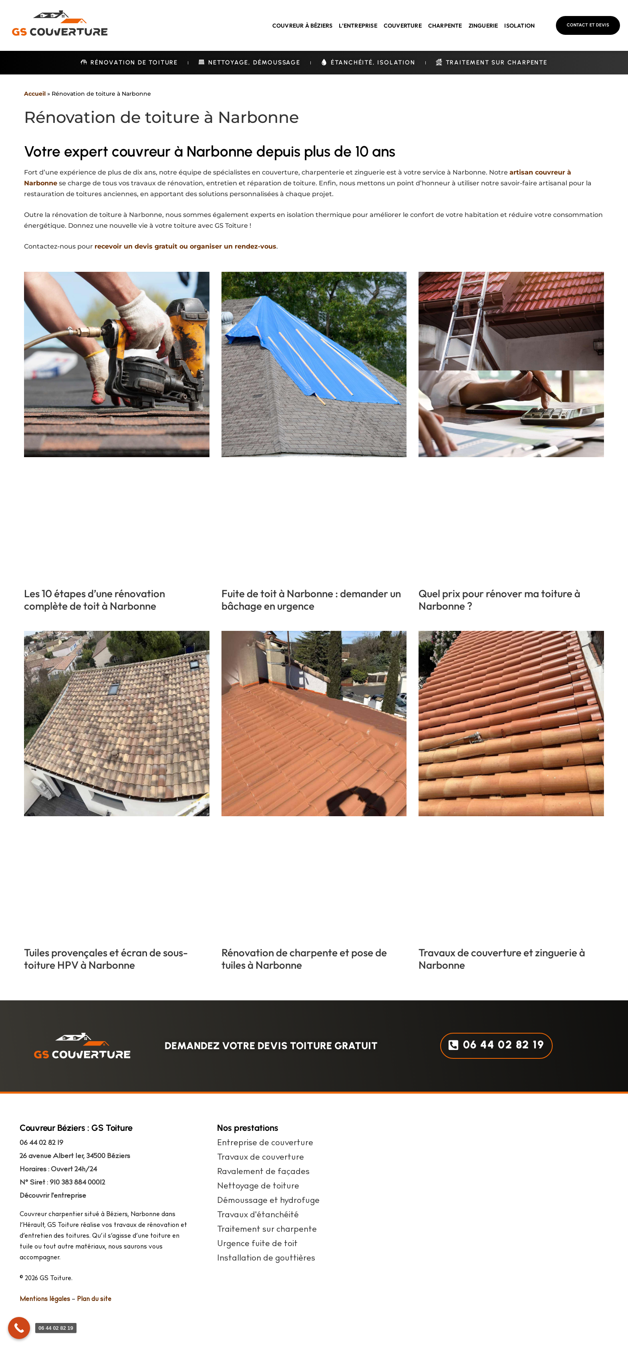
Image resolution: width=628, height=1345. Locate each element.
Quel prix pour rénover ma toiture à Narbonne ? (499, 599)
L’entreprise (358, 25)
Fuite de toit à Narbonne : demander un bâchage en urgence (311, 599)
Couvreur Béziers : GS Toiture (76, 1127)
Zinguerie (483, 25)
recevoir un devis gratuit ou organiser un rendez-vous (185, 246)
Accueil (35, 93)
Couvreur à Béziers (302, 25)
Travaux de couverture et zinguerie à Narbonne (502, 959)
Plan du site (94, 1299)
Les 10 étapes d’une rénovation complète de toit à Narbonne (94, 599)
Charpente (445, 25)
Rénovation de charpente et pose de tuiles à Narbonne (304, 959)
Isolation (519, 25)
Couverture (403, 25)
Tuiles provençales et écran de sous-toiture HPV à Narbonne (106, 959)
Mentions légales (45, 1299)
